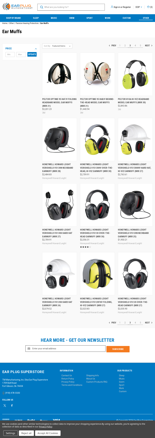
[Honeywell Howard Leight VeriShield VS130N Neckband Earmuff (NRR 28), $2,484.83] (59, 139)
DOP (139, 7)
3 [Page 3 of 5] (130, 45)
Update (32, 54)
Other (146, 18)
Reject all (26, 433)
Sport (89, 18)
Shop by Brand (13, 18)
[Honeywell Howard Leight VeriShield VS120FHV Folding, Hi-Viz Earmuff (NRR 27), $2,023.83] (97, 274)
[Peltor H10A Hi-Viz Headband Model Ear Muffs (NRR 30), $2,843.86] (135, 74)
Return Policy (67, 378)
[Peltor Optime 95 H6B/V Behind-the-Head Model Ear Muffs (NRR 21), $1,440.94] (97, 74)
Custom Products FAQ (96, 381)
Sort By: (47, 46)
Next (149, 45)
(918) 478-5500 (11, 392)
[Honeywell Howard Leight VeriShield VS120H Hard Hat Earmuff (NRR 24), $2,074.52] (59, 274)
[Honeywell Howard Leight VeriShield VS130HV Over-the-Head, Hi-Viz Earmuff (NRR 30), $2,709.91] (97, 139)
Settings (10, 433)
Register (127, 7)
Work (107, 18)
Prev (112, 45)
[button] (21, 48)
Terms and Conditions (71, 384)
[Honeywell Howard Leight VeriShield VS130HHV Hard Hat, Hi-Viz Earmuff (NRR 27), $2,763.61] (135, 139)
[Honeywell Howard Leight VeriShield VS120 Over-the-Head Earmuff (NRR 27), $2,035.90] (135, 274)
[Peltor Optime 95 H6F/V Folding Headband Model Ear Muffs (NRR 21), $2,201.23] (59, 74)
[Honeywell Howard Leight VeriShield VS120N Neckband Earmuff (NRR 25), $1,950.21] (135, 205)
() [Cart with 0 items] (150, 7)
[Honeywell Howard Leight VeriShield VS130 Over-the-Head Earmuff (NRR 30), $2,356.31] (97, 205)
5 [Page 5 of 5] (140, 45)
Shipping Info (92, 375)
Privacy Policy (67, 381)
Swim (71, 18)
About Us (90, 378)
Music (54, 18)
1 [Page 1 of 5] (119, 45)
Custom (127, 18)
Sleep (36, 18)
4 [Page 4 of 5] (135, 45)
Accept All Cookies (48, 433)
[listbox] (62, 46)
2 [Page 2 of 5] (125, 45)
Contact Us (66, 375)
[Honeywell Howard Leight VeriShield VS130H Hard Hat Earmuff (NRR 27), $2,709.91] (59, 205)
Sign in (117, 7)
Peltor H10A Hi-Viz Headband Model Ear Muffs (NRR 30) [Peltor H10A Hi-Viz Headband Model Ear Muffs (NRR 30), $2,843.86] (133, 101)
